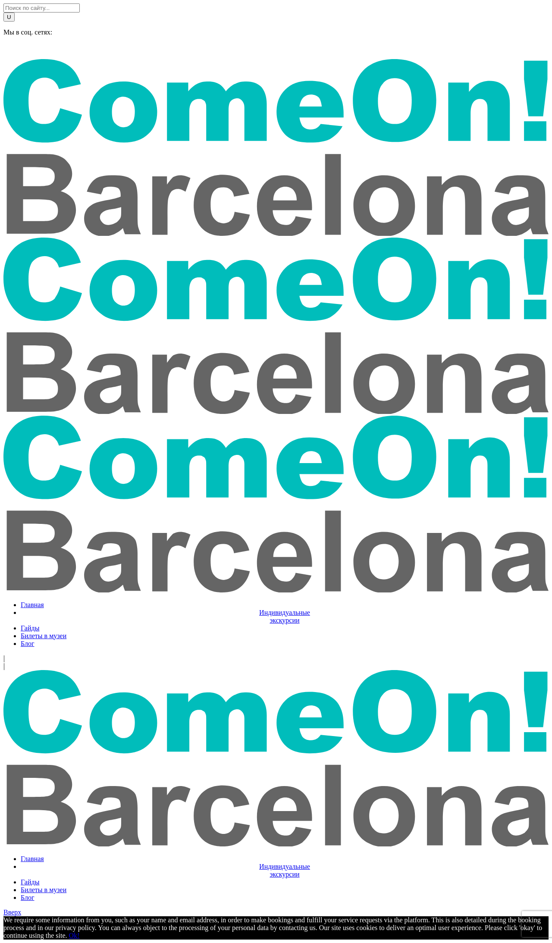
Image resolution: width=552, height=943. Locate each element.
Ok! (74, 935)
